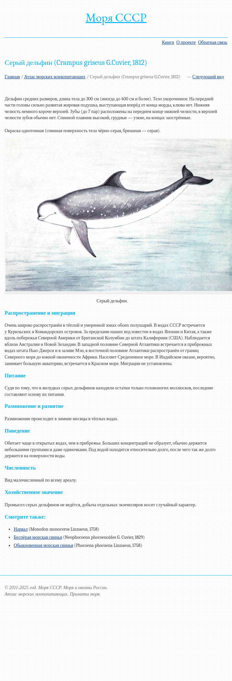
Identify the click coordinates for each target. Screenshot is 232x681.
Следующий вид (208, 77)
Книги (168, 42)
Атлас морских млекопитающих (55, 77)
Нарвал (21, 529)
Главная (12, 77)
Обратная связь (212, 42)
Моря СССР (116, 17)
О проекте (186, 42)
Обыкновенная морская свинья (43, 545)
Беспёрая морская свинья (38, 537)
